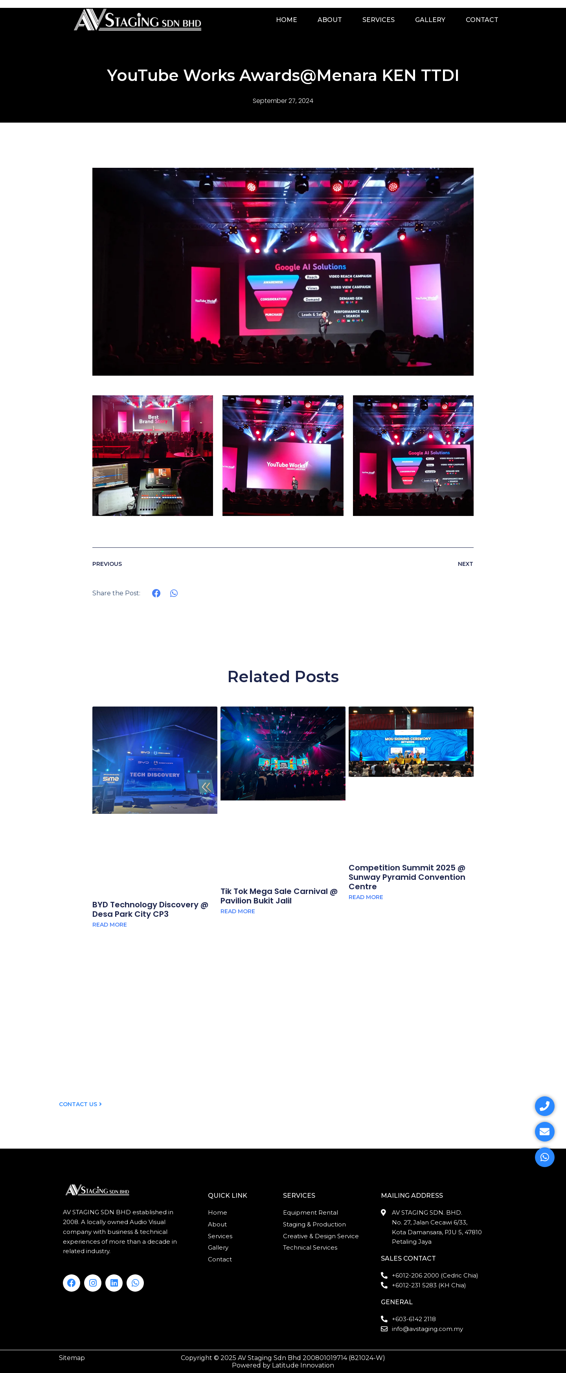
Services (378, 20)
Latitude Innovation (303, 1365)
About (330, 20)
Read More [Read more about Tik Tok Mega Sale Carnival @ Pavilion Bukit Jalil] (238, 911)
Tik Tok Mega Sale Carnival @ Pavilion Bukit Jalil (279, 896)
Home (286, 20)
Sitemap (72, 1358)
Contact (482, 20)
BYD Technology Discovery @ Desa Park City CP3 (150, 909)
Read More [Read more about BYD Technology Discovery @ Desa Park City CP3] (109, 924)
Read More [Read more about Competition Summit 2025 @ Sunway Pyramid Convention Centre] (366, 897)
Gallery (430, 20)
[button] (156, 593)
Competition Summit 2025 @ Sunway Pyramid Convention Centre (407, 877)
